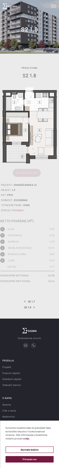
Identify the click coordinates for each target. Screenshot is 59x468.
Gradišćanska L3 (30, 16)
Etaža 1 (51, 16)
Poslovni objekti (11, 373)
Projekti (9, 16)
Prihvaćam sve (29, 459)
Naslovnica (8, 416)
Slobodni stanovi (11, 385)
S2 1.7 (29, 301)
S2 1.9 (29, 307)
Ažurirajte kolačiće (30, 449)
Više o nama (9, 410)
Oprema (6, 404)
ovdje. (26, 438)
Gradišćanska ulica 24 (29, 338)
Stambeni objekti (11, 379)
